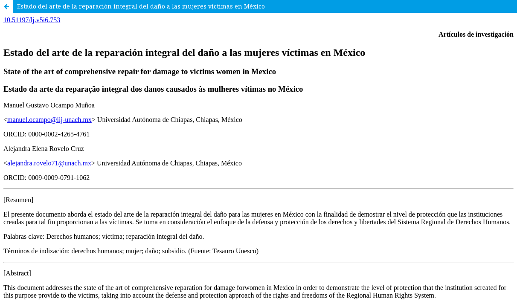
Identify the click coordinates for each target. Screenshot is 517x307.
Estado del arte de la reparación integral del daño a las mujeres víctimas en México (141, 6)
